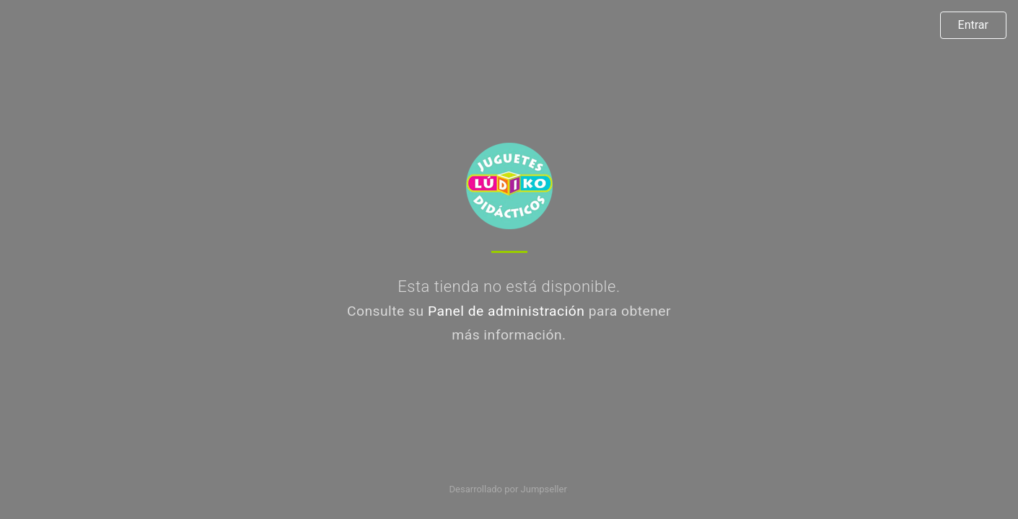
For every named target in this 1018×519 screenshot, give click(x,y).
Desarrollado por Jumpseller (508, 489)
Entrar (973, 25)
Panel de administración (506, 311)
